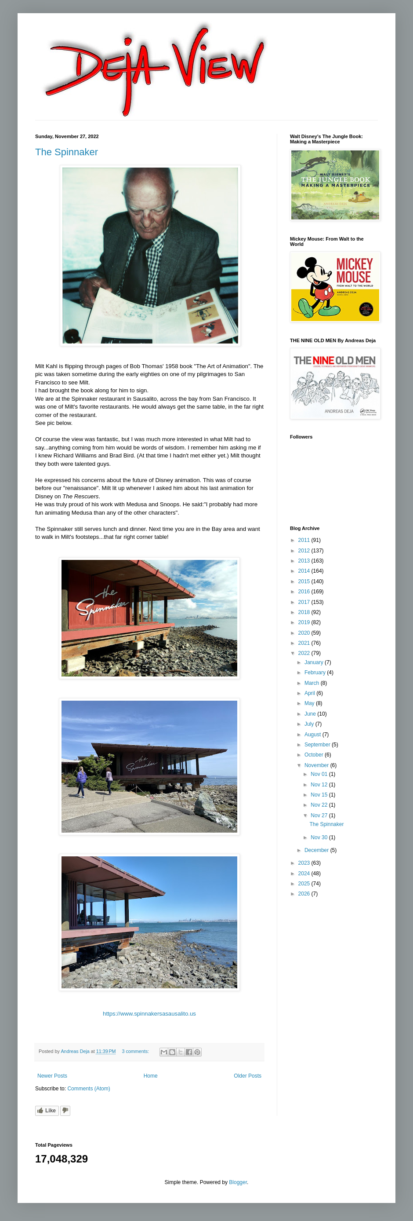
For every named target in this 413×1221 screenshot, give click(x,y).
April (310, 693)
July (309, 724)
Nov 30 (320, 837)
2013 (305, 561)
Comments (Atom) (88, 1089)
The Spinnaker (66, 151)
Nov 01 (320, 774)
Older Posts (247, 1076)
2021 (305, 643)
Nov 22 (320, 805)
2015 (305, 581)
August (313, 734)
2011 (305, 540)
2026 (305, 894)
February (315, 672)
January (314, 662)
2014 (305, 571)
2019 (305, 622)
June (310, 714)
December (317, 850)
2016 (305, 592)
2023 (305, 863)
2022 (305, 653)
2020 (305, 633)
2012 (305, 551)
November (317, 765)
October (314, 755)
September (318, 745)
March (312, 683)
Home (151, 1076)
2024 (305, 873)
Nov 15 (320, 795)
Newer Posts (52, 1076)
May (310, 703)
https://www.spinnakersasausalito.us (149, 1013)
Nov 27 (320, 815)
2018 (305, 612)
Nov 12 (320, 785)
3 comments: (136, 1051)
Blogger (238, 1182)
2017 (305, 602)
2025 (305, 884)
